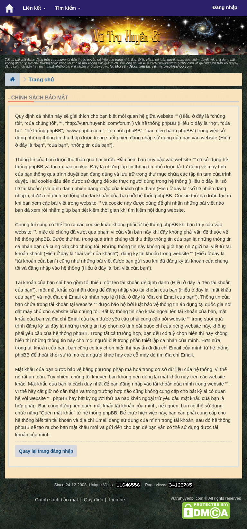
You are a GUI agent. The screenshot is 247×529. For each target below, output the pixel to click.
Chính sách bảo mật (56, 499)
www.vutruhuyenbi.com (176, 63)
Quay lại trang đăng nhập (46, 451)
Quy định (93, 499)
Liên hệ (117, 499)
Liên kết (34, 8)
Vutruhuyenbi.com (186, 498)
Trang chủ (41, 79)
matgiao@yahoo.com (175, 66)
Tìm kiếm (68, 8)
